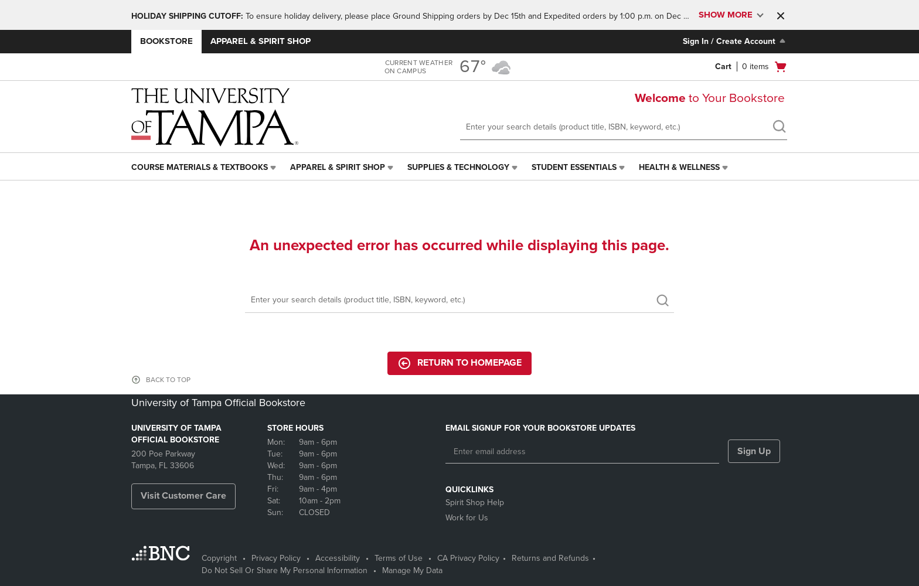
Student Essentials (574, 167)
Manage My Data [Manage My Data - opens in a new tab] (412, 570)
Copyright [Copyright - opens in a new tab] (219, 558)
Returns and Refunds (550, 558)
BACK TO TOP (168, 380)
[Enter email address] (582, 452)
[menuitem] (204, 167)
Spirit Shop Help (474, 502)
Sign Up (754, 451)
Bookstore (166, 41)
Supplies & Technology (458, 167)
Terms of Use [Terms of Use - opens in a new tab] (399, 558)
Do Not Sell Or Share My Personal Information (284, 570)
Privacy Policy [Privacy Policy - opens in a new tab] (276, 558)
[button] (781, 16)
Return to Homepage (459, 363)
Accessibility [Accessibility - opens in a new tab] (337, 558)
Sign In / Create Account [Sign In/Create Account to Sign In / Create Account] (735, 41)
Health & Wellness (679, 167)
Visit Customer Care (183, 496)
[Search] (459, 300)
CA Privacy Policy (468, 558)
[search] (779, 127)
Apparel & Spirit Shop (260, 41)
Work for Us (466, 518)
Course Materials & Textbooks (199, 167)
